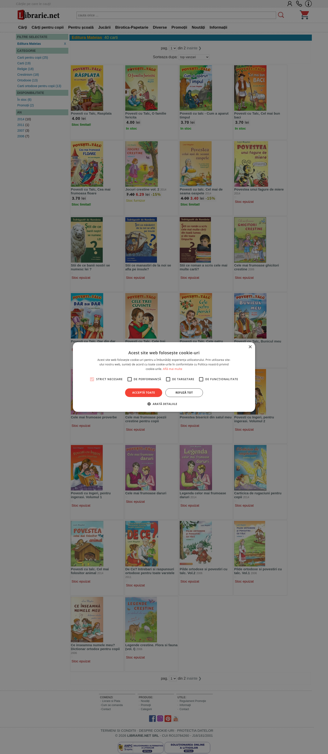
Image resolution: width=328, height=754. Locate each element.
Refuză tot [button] (184, 393)
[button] (164, 404)
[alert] (164, 377)
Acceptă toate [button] (143, 393)
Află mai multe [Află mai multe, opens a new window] (172, 369)
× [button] (250, 347)
